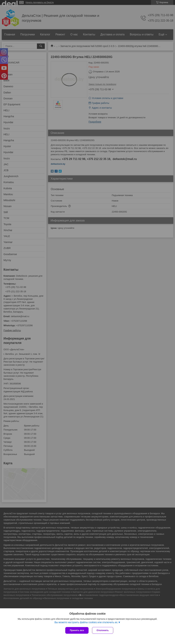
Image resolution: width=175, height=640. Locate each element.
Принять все (77, 630)
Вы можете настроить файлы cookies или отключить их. (86, 622)
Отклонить (103, 630)
